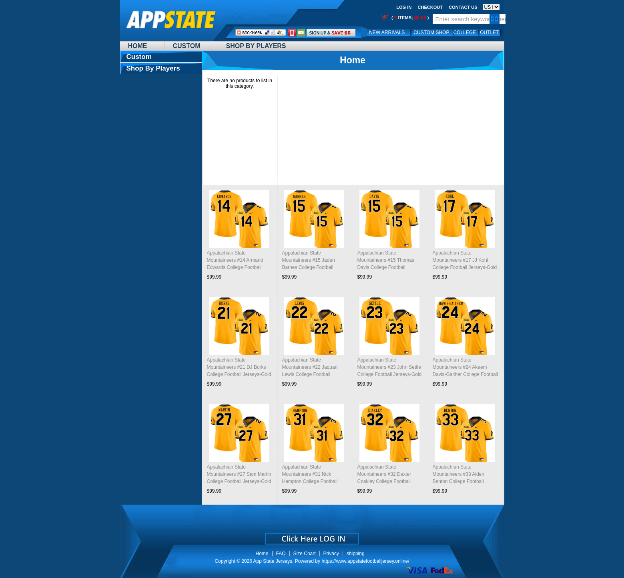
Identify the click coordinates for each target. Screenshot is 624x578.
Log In (403, 7)
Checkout (430, 7)
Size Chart (304, 553)
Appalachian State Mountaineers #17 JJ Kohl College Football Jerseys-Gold (465, 260)
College (464, 32)
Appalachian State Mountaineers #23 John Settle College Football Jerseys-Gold (389, 367)
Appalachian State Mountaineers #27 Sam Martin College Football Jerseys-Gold (239, 474)
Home (137, 45)
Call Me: (292, 32)
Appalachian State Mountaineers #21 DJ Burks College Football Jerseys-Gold (239, 367)
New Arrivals (387, 32)
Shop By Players (256, 45)
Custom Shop (431, 32)
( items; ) (409, 17)
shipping (356, 553)
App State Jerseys (272, 561)
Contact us (463, 7)
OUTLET (489, 32)
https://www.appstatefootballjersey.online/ (365, 561)
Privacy (331, 553)
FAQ (281, 553)
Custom (187, 45)
